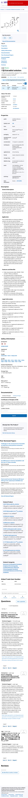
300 (13, 123)
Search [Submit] (14, 415)
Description (4, 48)
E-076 (4, 529)
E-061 (4, 504)
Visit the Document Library (8, 433)
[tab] (3, 9)
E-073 (4, 511)
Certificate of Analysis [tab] (6, 395)
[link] (4, 589)
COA (5, 38)
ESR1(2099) (19, 181)
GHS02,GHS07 (4, 346)
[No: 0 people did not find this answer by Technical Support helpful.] (9, 668)
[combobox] (14, 411)
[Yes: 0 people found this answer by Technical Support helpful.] (4, 668)
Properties (4, 46)
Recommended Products (5, 58)
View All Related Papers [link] (7, 496)
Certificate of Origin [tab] (17, 395)
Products (2, 9)
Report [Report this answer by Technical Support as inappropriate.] (14, 668)
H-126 (4, 535)
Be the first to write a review (10, 773)
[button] (23, 613)
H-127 (4, 550)
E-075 (4, 522)
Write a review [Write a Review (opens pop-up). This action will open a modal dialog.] (13, 77)
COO (10, 38)
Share (24, 68)
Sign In (4, 80)
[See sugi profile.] (2, 731)
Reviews (3, 65)
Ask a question (21, 601)
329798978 (15, 104)
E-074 (4, 516)
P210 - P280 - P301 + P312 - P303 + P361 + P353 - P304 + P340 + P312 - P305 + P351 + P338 (13, 361)
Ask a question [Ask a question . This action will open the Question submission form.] (20, 77)
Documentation (5, 52)
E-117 (4, 542)
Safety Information (6, 50)
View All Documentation (8, 41)
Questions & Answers (4, 61)
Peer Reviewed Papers (7, 55)
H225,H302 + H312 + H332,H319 (9, 355)
